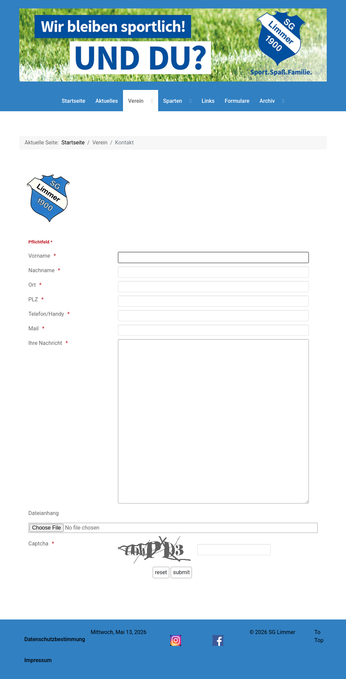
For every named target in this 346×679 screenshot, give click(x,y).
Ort (32, 285)
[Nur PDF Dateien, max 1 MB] (173, 528)
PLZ (33, 299)
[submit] (181, 572)
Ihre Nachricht (45, 343)
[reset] (161, 572)
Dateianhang (43, 513)
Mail (33, 328)
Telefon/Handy (46, 314)
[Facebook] (218, 640)
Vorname (39, 256)
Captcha (38, 543)
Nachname (41, 270)
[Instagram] (176, 640)
